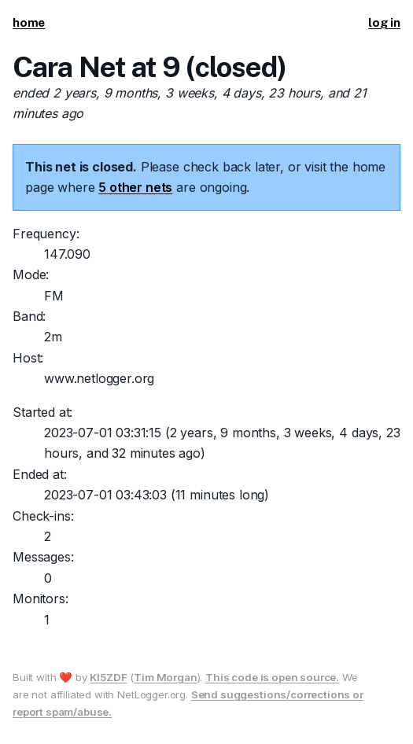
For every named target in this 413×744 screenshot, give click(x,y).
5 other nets (135, 187)
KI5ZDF (108, 677)
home (29, 22)
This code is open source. (272, 677)
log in (384, 22)
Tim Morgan (165, 677)
